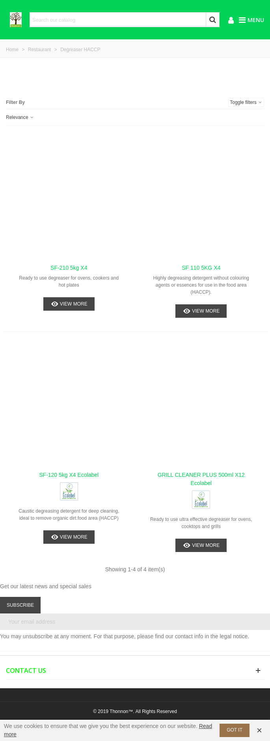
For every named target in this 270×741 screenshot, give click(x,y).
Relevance (20, 117)
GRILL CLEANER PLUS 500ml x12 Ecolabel (201, 479)
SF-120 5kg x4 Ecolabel (69, 475)
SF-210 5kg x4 (68, 268)
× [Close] (259, 730)
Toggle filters (246, 102)
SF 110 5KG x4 (201, 268)
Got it (234, 730)
